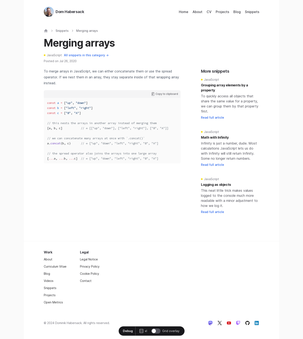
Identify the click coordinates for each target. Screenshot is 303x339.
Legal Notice (89, 259)
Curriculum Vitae (55, 266)
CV (209, 12)
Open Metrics (53, 302)
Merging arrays (87, 30)
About (197, 12)
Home (183, 12)
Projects (222, 12)
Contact (86, 281)
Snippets (252, 12)
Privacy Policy (90, 266)
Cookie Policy (89, 273)
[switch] (156, 331)
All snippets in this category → (86, 55)
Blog (237, 12)
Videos (48, 281)
